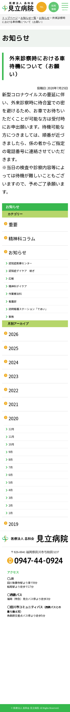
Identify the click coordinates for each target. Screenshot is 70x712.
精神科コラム (22, 238)
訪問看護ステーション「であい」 (28, 309)
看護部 (12, 301)
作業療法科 (15, 294)
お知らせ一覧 (28, 18)
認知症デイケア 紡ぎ (22, 271)
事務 (11, 316)
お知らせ (44, 18)
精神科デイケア (18, 286)
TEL (41, 6)
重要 (13, 224)
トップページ (10, 18)
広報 (11, 278)
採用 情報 (53, 7)
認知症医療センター (20, 263)
